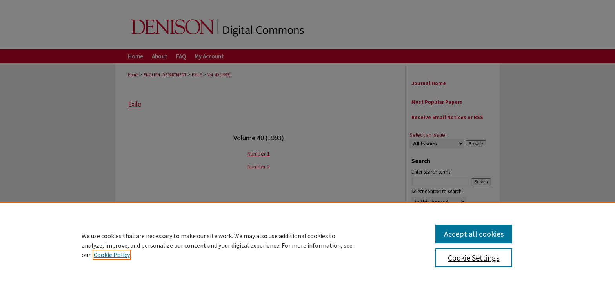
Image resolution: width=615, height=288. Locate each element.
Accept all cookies (474, 234)
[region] (307, 245)
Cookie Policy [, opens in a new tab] (112, 255)
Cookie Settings (473, 258)
